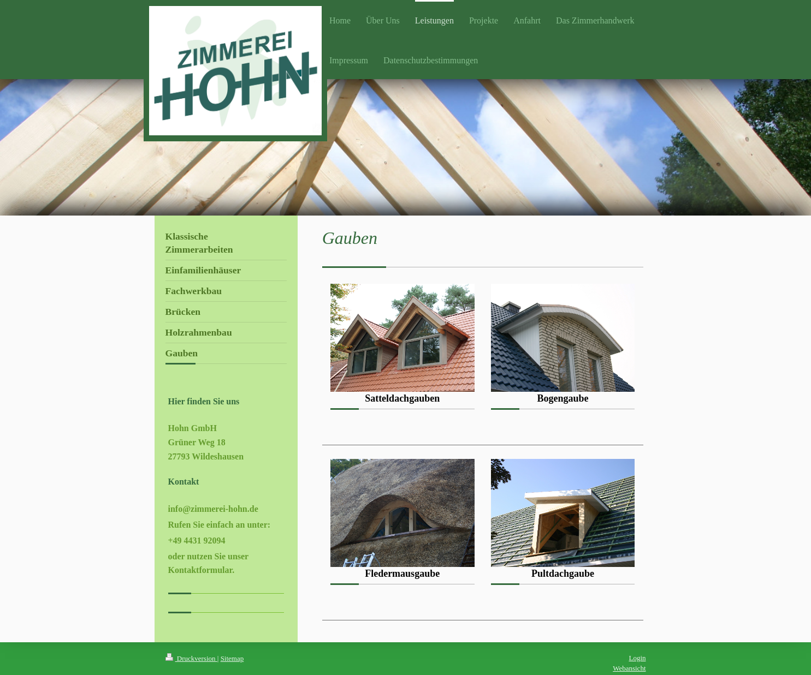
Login (637, 658)
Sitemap (232, 658)
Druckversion (191, 658)
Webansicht (629, 668)
